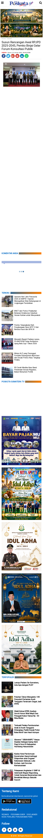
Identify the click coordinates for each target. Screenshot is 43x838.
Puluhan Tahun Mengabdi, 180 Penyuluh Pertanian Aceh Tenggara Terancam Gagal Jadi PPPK (27, 700)
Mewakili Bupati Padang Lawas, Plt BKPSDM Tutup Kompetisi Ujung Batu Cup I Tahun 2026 (27, 341)
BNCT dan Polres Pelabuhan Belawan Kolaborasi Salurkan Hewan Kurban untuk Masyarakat (27, 313)
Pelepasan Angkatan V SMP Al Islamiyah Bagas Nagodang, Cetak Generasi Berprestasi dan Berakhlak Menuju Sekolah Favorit (27, 775)
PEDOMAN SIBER (18, 814)
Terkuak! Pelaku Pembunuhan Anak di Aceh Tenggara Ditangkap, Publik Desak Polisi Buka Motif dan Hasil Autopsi (27, 729)
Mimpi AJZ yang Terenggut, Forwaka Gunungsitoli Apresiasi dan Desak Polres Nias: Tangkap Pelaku (27, 356)
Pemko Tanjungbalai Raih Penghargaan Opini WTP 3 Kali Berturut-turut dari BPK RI (26, 327)
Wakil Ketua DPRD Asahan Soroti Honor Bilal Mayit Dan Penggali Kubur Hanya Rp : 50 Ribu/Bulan (26, 714)
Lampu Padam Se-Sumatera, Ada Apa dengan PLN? (26, 684)
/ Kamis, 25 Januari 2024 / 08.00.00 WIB (18, 52)
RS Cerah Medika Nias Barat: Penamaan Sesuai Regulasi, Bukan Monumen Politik (25, 369)
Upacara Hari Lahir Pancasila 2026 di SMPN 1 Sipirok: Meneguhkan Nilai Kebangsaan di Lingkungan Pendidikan (27, 300)
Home (4, 38)
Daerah (9, 38)
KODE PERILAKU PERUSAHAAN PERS (17, 817)
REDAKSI (5, 814)
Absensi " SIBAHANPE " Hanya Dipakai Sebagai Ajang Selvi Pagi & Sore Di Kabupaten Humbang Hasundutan (26, 743)
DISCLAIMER (32, 814)
